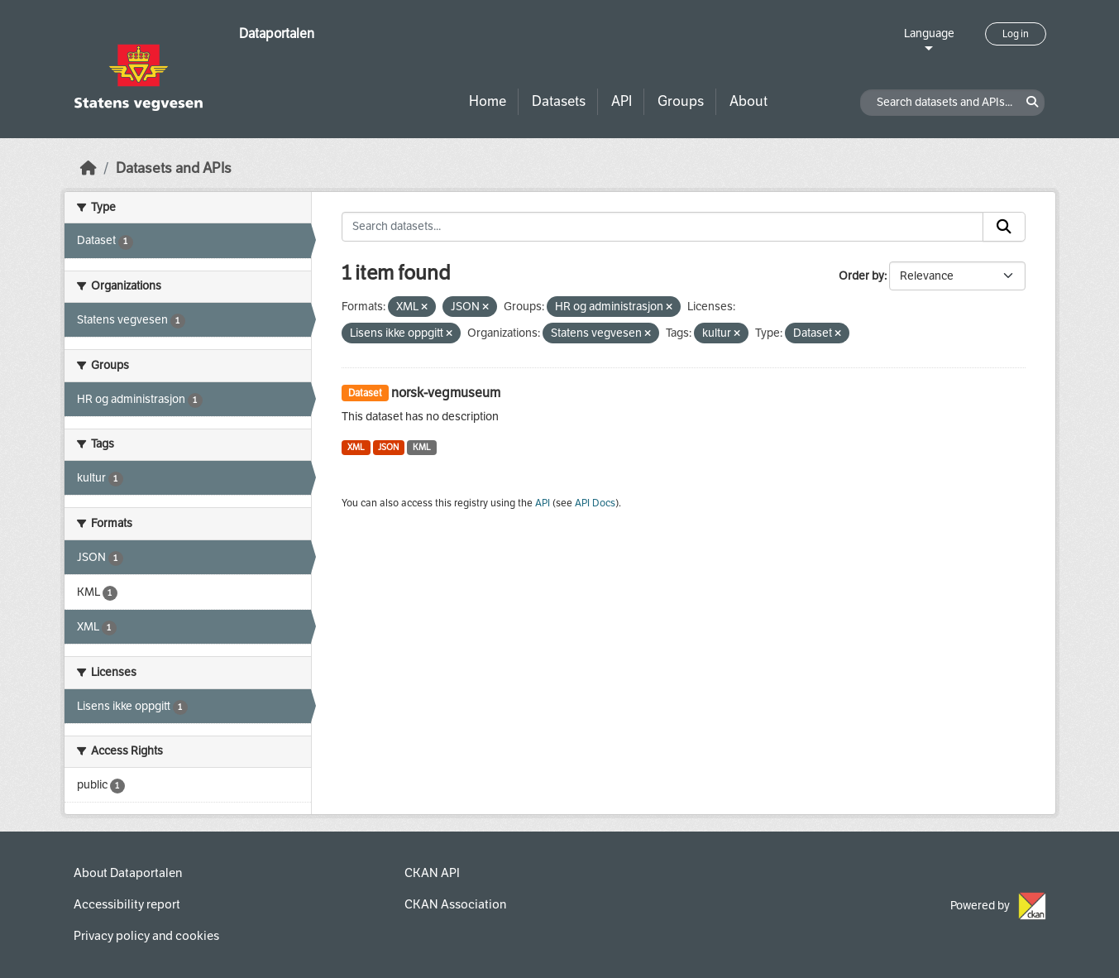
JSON (388, 447)
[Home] (88, 168)
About (748, 101)
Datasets (559, 101)
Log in (1015, 34)
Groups (681, 101)
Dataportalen (276, 33)
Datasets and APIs (174, 168)
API (621, 101)
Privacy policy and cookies (146, 935)
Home (487, 101)
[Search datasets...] (662, 227)
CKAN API (432, 872)
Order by (861, 276)
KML (422, 447)
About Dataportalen (128, 872)
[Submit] (1004, 227)
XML (356, 447)
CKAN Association (455, 904)
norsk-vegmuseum (445, 392)
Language (929, 33)
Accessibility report (127, 904)
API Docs (595, 503)
